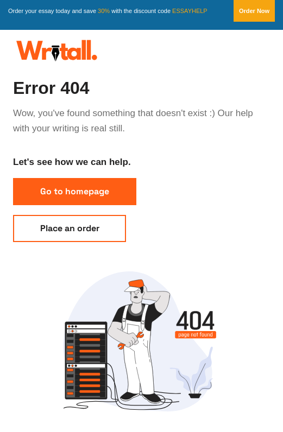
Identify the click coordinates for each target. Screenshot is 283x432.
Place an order (69, 228)
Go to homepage (74, 191)
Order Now (254, 11)
